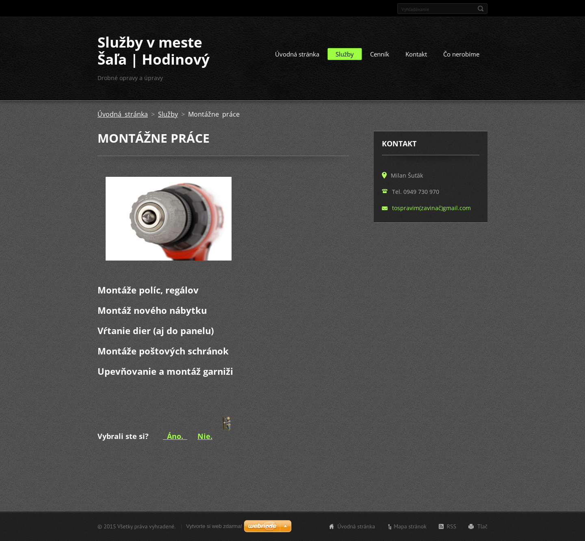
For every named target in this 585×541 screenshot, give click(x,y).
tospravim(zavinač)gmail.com (431, 208)
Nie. (204, 436)
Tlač (482, 526)
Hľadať (480, 8)
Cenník (379, 54)
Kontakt (416, 54)
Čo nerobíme (461, 54)
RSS (451, 526)
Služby (345, 54)
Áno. (175, 436)
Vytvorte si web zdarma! (214, 526)
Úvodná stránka (297, 54)
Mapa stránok (410, 526)
